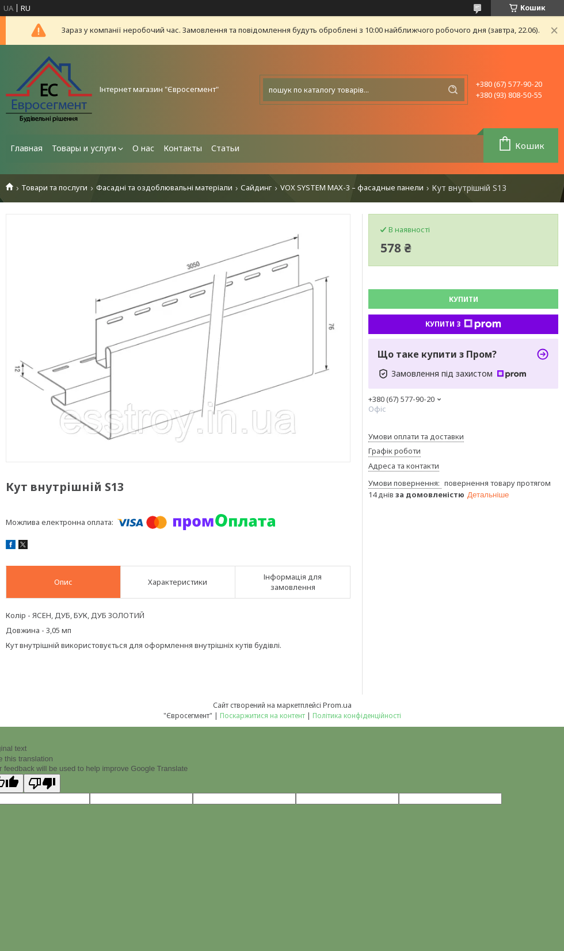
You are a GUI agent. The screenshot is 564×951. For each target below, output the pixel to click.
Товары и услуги (84, 148)
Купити (463, 299)
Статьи (225, 148)
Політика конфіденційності (357, 715)
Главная (26, 148)
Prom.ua (337, 705)
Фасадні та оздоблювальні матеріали (164, 188)
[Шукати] (452, 89)
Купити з (463, 324)
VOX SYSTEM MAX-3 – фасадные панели (352, 188)
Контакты (182, 148)
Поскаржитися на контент (262, 715)
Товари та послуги (54, 188)
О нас (143, 148)
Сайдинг (256, 188)
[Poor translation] (42, 783)
